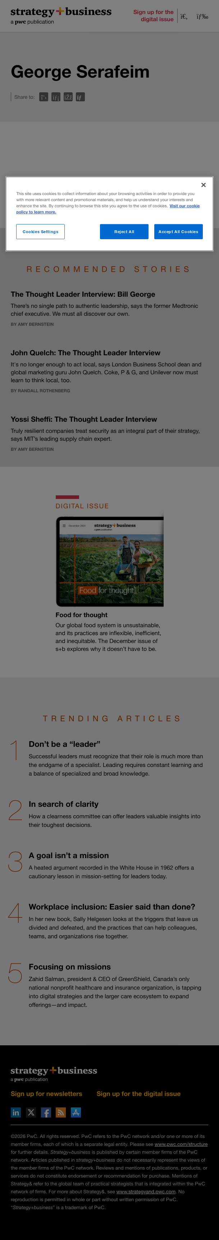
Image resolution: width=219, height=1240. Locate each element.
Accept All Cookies (178, 231)
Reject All (124, 231)
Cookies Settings (40, 231)
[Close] (203, 185)
